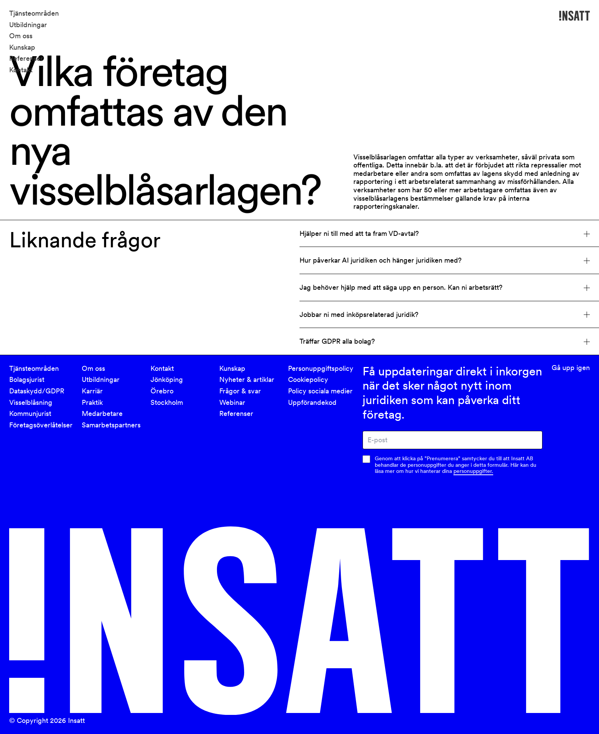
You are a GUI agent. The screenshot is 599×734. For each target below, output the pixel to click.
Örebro (162, 391)
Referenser (26, 58)
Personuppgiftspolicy (320, 368)
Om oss (20, 36)
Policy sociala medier (320, 391)
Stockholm (167, 402)
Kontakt (20, 70)
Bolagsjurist (26, 379)
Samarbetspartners (111, 425)
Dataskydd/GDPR (36, 391)
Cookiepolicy (308, 379)
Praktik (92, 402)
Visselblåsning (30, 402)
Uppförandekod (312, 402)
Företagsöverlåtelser (41, 425)
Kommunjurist (30, 413)
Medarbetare (102, 413)
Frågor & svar (240, 391)
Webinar (232, 402)
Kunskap (22, 47)
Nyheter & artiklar (246, 379)
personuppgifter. (473, 471)
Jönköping (167, 379)
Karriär (92, 391)
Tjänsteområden (34, 13)
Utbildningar (28, 25)
